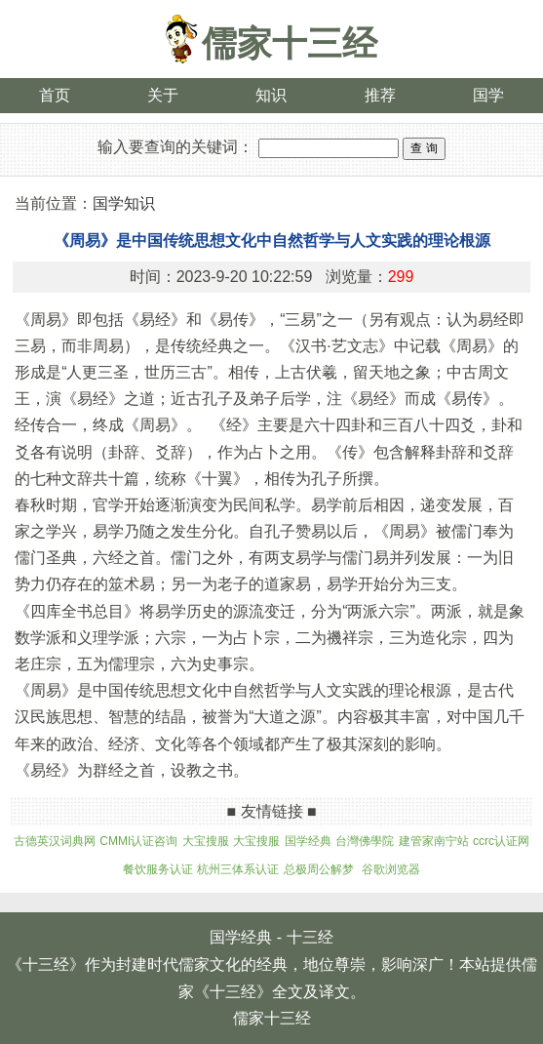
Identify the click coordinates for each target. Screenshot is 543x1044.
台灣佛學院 (364, 841)
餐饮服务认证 (158, 869)
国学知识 (124, 203)
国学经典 (308, 841)
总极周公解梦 (319, 869)
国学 (488, 95)
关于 (162, 95)
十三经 (310, 937)
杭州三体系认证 (238, 869)
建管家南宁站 (434, 841)
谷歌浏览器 (391, 869)
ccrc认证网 (501, 841)
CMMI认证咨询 (138, 841)
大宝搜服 (205, 841)
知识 (271, 95)
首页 (54, 95)
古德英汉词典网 (55, 841)
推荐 (380, 95)
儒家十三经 (289, 43)
